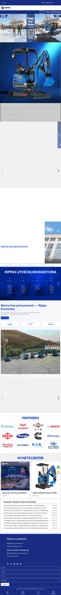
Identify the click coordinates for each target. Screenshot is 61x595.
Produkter (23, 592)
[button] (59, 81)
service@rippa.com (23, 553)
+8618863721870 (18, 543)
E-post (38, 592)
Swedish (4, 2)
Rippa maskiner (34, 588)
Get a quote (5, 317)
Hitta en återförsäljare (47, 2)
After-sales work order (12, 556)
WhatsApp (53, 592)
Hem (7, 592)
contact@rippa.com (17, 546)
